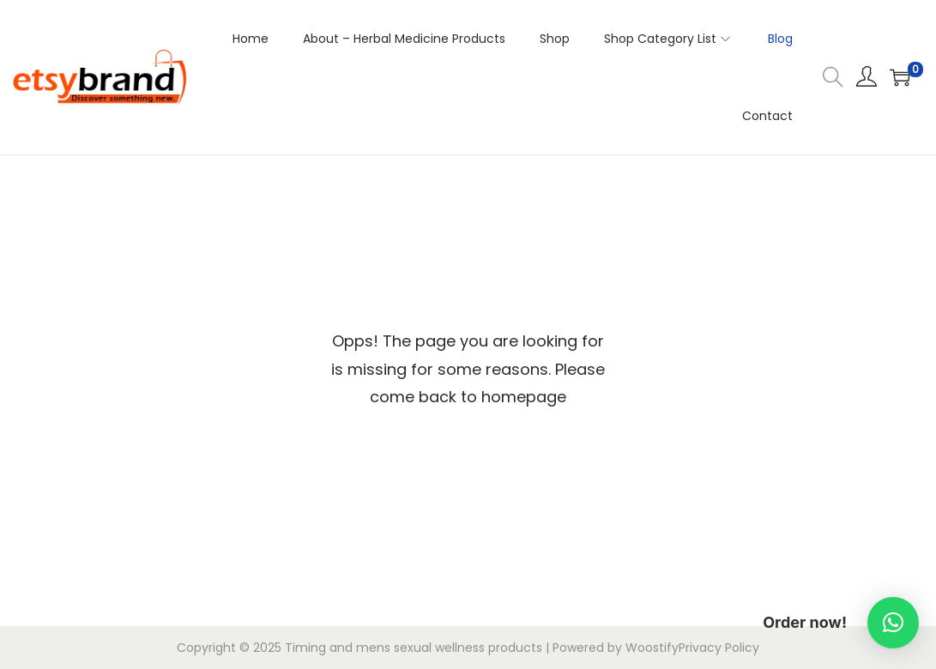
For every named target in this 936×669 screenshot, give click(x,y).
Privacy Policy (719, 647)
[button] (893, 622)
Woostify (652, 647)
